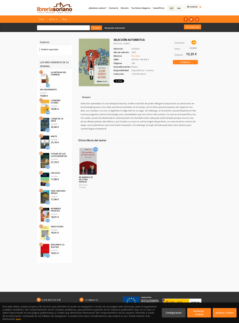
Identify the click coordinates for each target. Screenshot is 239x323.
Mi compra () (192, 26)
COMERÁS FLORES (55, 101)
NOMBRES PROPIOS (56, 209)
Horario (125, 8)
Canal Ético (158, 8)
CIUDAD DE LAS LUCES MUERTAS (59, 154)
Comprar (185, 62)
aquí (18, 319)
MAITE (54, 136)
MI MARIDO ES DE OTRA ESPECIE (86, 179)
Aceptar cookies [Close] (225, 312)
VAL (179, 8)
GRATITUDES (57, 226)
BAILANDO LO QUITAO (58, 245)
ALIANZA (135, 48)
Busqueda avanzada (115, 28)
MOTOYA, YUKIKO (122, 43)
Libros (53, 19)
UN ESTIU (55, 173)
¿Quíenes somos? (97, 8)
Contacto (113, 8)
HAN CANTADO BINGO (58, 192)
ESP (171, 8)
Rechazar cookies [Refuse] (199, 313)
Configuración (174, 312)
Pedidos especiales (49, 49)
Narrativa (135, 56)
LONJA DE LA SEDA (57, 119)
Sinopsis (86, 97)
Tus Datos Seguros (140, 8)
